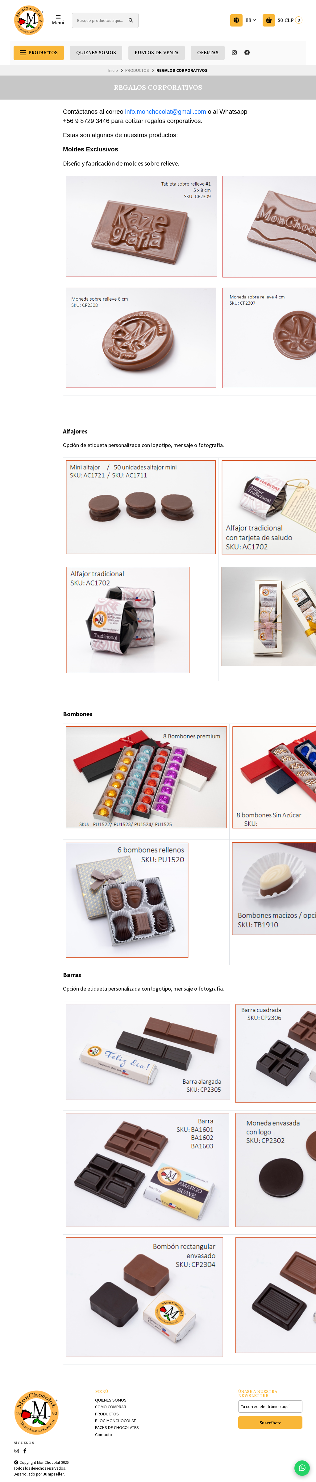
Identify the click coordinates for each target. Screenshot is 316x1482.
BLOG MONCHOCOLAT (115, 1420)
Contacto (103, 1434)
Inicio (113, 70)
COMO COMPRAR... (112, 1407)
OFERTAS (207, 52)
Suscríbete (270, 1423)
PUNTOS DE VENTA (157, 52)
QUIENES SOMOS (96, 52)
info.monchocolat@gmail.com (165, 111)
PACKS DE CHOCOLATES (117, 1427)
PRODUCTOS (39, 52)
